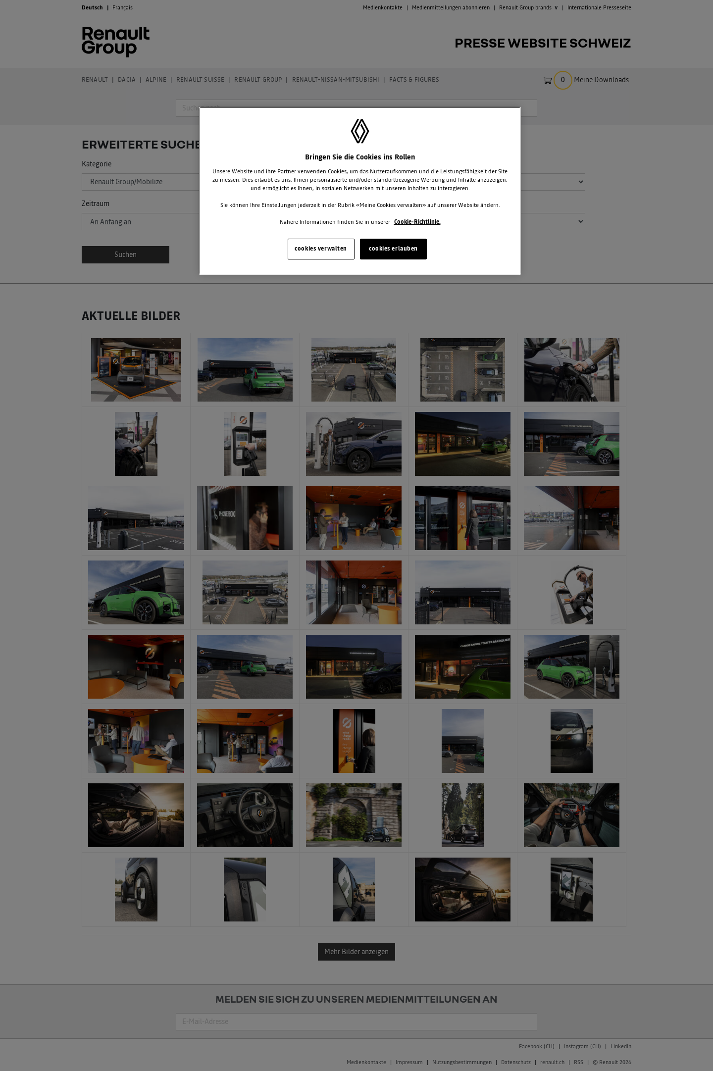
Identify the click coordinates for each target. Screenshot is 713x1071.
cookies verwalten (321, 249)
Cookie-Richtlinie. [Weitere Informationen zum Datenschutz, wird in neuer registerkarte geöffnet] (417, 222)
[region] (360, 191)
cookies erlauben (393, 249)
